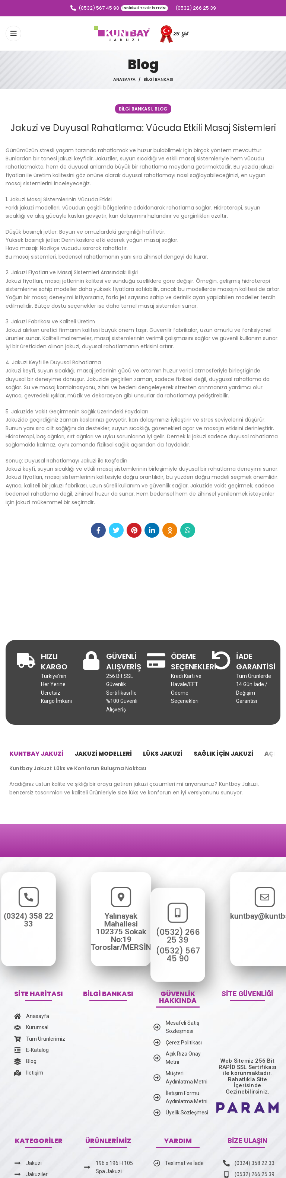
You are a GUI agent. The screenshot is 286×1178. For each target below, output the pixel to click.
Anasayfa (124, 79)
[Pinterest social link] (134, 530)
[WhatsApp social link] (187, 530)
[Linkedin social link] (151, 530)
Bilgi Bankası (158, 79)
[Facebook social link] (98, 530)
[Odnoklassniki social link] (169, 530)
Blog (161, 109)
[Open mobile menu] (13, 33)
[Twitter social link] (116, 530)
